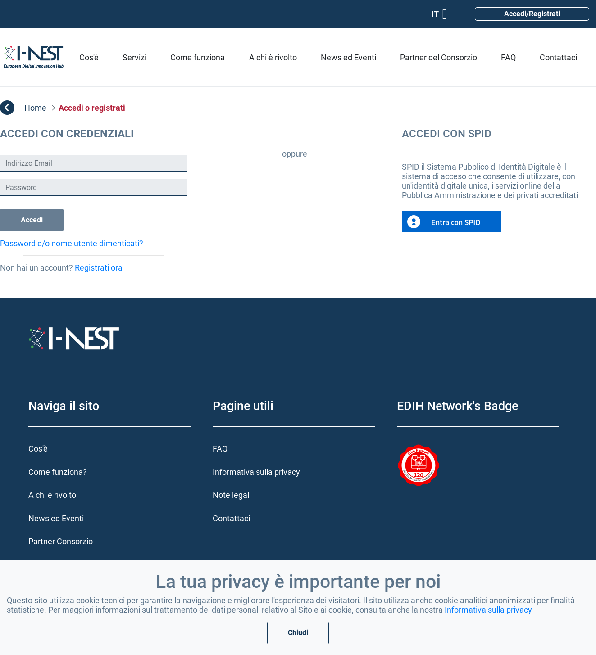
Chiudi (298, 632)
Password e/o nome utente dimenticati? (71, 243)
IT (439, 14)
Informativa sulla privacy (488, 609)
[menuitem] (89, 57)
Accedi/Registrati (532, 13)
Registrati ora (99, 267)
